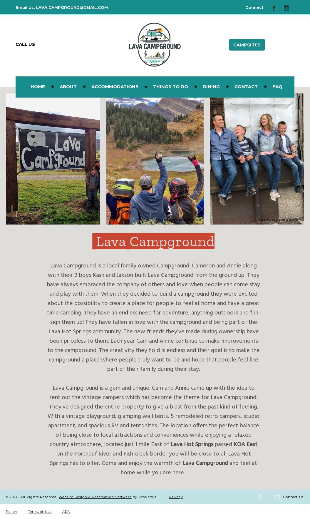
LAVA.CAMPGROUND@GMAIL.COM (72, 7)
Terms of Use (40, 512)
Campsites (247, 45)
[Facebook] (276, 7)
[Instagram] (288, 7)
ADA (66, 512)
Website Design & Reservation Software (95, 497)
